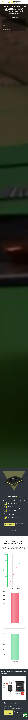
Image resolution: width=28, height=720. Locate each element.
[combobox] (14, 21)
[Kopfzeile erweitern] (26, 2)
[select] (24, 21)
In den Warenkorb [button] (9, 524)
